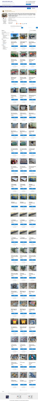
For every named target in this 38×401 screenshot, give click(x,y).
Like (27, 4)
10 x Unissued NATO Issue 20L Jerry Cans (14, 149)
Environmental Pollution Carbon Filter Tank (14, 95)
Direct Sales (7, 6)
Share (29, 4)
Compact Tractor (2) (5, 47)
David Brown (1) (5, 42)
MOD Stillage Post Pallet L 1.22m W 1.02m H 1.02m (23, 291)
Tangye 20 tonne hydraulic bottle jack (32, 345)
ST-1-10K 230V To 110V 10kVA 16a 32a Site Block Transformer (14, 327)
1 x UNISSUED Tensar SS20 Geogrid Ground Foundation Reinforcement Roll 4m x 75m (14, 220)
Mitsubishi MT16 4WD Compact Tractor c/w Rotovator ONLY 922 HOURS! (14, 78)
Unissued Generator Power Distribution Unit (32, 327)
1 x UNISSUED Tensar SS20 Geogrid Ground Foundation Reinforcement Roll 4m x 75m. (14, 238)
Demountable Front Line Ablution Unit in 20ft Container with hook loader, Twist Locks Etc (23, 95)
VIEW (14, 99)
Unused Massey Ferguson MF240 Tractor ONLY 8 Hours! (22, 60)
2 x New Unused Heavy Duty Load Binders (14, 345)
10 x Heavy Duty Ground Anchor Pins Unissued (23, 167)
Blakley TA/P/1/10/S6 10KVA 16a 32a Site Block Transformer (23, 327)
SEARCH (29, 8)
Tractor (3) (4, 46)
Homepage (3, 6)
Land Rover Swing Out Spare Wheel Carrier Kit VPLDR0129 (32, 149)
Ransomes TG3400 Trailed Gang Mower (23, 78)
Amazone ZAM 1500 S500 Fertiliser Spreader (32, 78)
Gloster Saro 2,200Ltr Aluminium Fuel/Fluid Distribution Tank (14, 256)
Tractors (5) (4, 36)
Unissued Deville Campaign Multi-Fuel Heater (14, 291)
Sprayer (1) (4, 48)
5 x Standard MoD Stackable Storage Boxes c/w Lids (32, 309)
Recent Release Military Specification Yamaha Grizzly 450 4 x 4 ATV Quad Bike (32, 42)
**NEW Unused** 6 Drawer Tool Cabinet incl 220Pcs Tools (23, 113)
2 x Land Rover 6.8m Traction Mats (32, 380)
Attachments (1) (5, 37)
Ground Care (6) (5, 35)
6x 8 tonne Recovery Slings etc (32, 363)
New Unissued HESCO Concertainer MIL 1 (32, 113)
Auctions (11, 6)
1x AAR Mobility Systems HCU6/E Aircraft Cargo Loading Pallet (14, 185)
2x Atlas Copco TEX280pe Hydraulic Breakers (14, 380)
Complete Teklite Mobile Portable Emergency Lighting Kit (32, 131)
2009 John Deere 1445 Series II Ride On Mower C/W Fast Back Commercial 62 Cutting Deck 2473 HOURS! (14, 60)
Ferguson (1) (4, 43)
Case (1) (4, 41)
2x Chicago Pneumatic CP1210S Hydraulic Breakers (23, 380)
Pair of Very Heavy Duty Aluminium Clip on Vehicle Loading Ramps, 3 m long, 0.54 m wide (14, 113)
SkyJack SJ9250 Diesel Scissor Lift (14, 42)
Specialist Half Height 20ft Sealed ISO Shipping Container (32, 95)
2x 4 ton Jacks (22, 362)
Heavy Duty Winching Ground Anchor (32, 167)
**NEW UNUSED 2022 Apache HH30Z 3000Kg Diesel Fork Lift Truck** (23, 42)
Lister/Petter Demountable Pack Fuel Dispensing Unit (23, 274)
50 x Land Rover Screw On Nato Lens (14, 167)
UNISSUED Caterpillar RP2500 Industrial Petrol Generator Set (32, 185)
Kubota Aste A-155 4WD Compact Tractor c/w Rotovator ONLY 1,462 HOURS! (32, 60)
